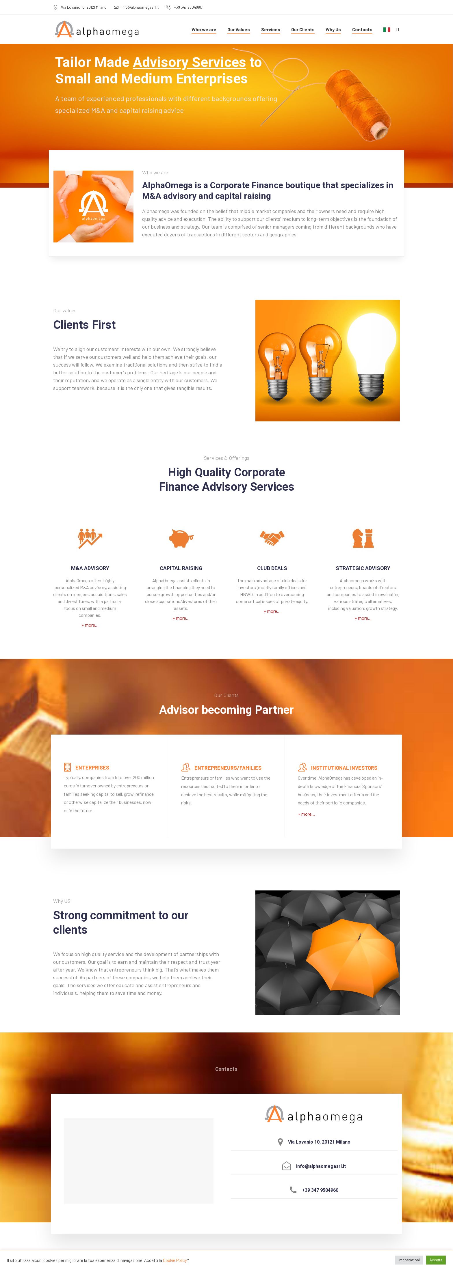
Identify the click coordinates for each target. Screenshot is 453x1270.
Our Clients (303, 29)
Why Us (333, 29)
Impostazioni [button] (409, 1260)
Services (270, 29)
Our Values (238, 29)
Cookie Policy (175, 1260)
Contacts (362, 29)
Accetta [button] (436, 1260)
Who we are (204, 29)
